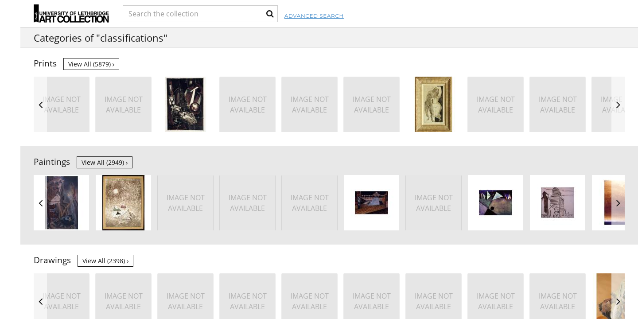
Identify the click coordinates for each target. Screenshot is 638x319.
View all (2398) (105, 261)
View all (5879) (91, 64)
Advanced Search (361, 15)
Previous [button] (40, 104)
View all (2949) (105, 162)
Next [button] (618, 104)
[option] (557, 104)
